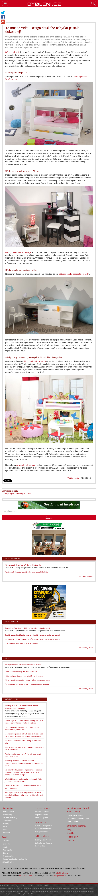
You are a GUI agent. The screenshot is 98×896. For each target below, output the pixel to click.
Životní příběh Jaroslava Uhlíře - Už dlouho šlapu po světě (27, 684)
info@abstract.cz (60, 876)
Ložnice (6, 847)
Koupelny (6, 844)
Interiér (5, 837)
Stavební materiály (10, 818)
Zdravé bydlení (8, 862)
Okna (5, 830)
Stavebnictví (7, 808)
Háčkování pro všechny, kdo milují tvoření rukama (24, 676)
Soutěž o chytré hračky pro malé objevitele (21, 672)
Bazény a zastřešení (43, 840)
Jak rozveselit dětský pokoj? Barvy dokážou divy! (23, 565)
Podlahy (6, 824)
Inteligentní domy (41, 832)
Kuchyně (6, 841)
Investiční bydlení (41, 812)
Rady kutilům (40, 846)
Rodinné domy (8, 812)
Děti (29, 493)
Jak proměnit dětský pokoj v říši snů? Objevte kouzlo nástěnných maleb (32, 639)
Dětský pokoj (21, 493)
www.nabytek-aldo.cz (25, 465)
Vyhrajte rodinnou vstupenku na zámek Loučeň (23, 665)
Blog (69, 829)
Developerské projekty (43, 826)
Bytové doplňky (8, 856)
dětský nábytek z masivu (35, 361)
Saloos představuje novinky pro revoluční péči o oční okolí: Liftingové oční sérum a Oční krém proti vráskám (24, 794)
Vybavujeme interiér (75, 815)
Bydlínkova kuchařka (76, 826)
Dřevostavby (7, 815)
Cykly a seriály (73, 811)
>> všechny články (86, 576)
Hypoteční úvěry (41, 815)
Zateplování (7, 821)
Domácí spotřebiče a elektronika (15, 859)
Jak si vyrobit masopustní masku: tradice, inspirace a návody (28, 680)
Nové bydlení (40, 822)
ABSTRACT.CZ (74, 840)
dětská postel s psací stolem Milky (74, 274)
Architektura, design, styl (78, 808)
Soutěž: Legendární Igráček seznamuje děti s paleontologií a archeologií (32, 635)
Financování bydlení (43, 808)
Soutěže (70, 833)
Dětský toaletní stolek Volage (18, 252)
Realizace (6, 833)
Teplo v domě (73, 821)
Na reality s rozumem (43, 829)
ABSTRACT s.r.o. (26, 876)
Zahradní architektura (43, 843)
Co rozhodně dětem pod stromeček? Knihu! (21, 643)
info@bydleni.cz (62, 873)
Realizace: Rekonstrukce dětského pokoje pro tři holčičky (26, 572)
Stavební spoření (41, 818)
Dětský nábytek (12, 52)
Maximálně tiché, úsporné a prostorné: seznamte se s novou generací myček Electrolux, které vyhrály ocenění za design (23, 772)
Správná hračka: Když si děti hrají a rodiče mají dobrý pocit (27, 628)
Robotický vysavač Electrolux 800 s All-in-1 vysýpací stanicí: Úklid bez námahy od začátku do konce (24, 763)
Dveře (5, 827)
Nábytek (6, 853)
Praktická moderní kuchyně (78, 818)
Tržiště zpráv (73, 478)
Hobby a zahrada (42, 836)
